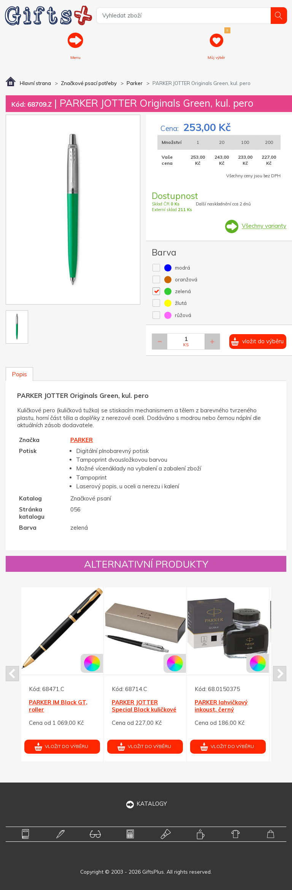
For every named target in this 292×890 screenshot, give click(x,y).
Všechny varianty (264, 226)
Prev (12, 673)
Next (279, 673)
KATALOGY (146, 803)
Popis (19, 374)
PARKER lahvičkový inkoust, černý (221, 705)
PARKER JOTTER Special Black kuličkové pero (144, 709)
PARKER (81, 440)
